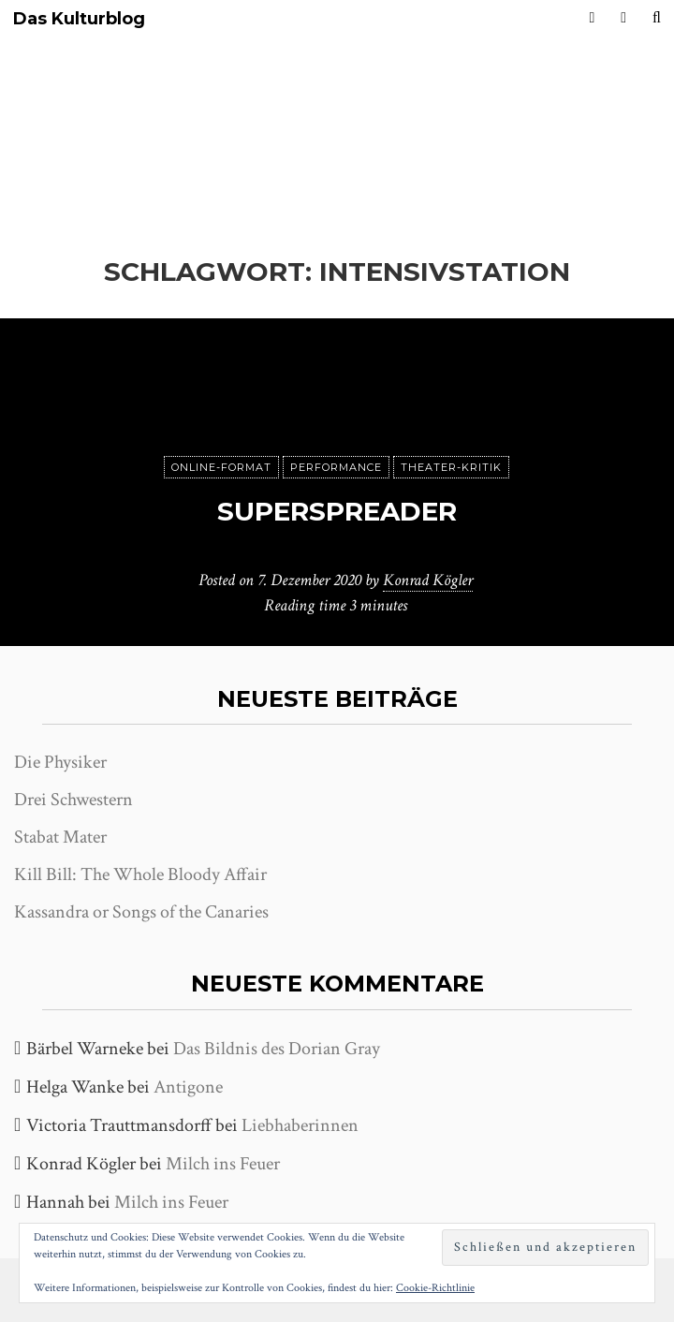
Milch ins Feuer (223, 1164)
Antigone (188, 1087)
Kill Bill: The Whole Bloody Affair (140, 874)
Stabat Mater (60, 837)
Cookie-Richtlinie (435, 1288)
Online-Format (221, 467)
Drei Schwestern (73, 799)
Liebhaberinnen (300, 1125)
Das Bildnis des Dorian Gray (276, 1048)
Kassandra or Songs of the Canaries (141, 912)
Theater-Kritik (451, 467)
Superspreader (337, 511)
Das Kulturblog (79, 19)
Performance (336, 467)
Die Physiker (60, 762)
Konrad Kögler (428, 580)
